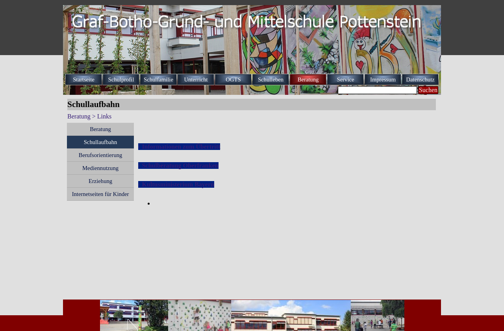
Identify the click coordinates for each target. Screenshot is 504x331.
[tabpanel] (287, 165)
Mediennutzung (100, 168)
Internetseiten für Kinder (100, 194)
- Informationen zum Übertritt (179, 146)
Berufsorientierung (100, 155)
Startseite (83, 79)
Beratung (100, 129)
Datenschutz (420, 79)
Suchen (428, 90)
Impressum (383, 79)
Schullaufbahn (100, 142)
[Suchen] (377, 90)
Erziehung (100, 181)
